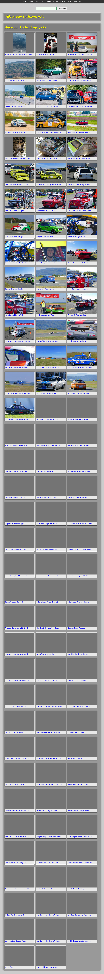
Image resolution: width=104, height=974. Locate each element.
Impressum (63, 1)
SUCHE (48, 1)
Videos (37, 1)
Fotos (43, 1)
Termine (30, 1)
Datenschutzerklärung (74, 1)
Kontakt (55, 1)
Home (24, 1)
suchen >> (62, 8)
